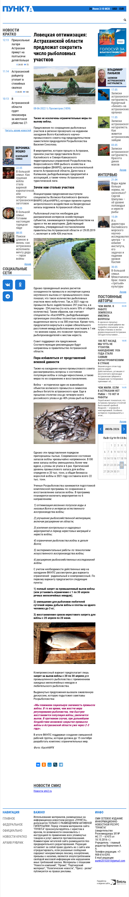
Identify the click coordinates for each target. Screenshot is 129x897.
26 (125, 465)
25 (121, 465)
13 (104, 458)
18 (121, 458)
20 (104, 465)
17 (118, 458)
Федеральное (13, 824)
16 (115, 458)
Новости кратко (15, 837)
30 (115, 471)
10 (118, 452)
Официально (12, 830)
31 (118, 471)
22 (111, 465)
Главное (9, 818)
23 (115, 465)
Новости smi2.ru (43, 791)
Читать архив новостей (18, 130)
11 (121, 452)
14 (108, 458)
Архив (27, 264)
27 (104, 471)
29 (111, 471)
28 (108, 471)
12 (125, 452)
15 (111, 458)
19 (125, 458)
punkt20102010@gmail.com (110, 860)
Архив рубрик (13, 843)
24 (118, 465)
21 (108, 465)
